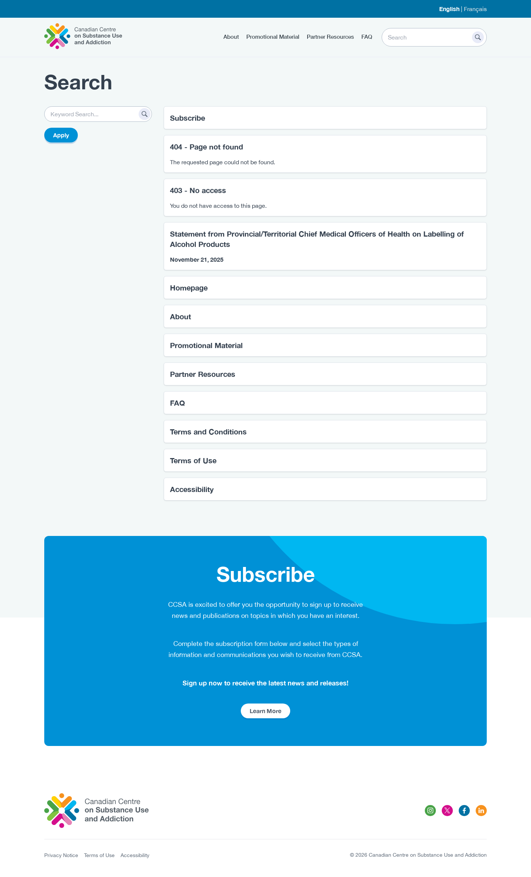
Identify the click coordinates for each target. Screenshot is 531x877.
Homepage (189, 287)
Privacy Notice (61, 855)
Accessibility (192, 489)
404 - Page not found (206, 146)
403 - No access (198, 190)
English (449, 8)
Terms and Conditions (208, 431)
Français (475, 9)
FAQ (366, 36)
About (231, 36)
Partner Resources (330, 36)
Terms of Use (193, 460)
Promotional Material (272, 36)
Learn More (265, 710)
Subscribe (187, 117)
